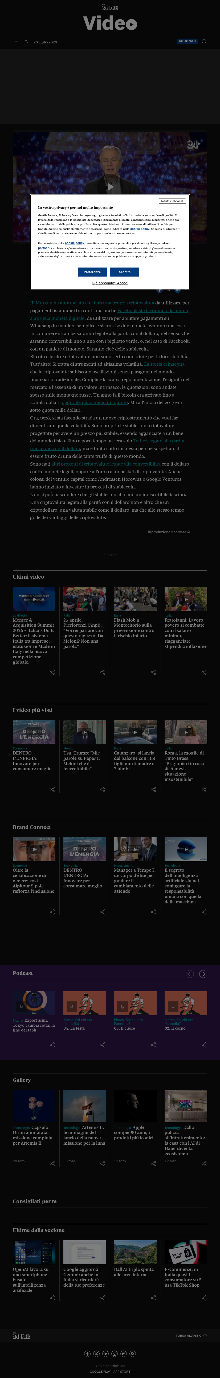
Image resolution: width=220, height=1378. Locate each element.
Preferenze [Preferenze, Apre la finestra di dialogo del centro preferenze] (92, 272)
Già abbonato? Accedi (110, 283)
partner (43, 248)
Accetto (125, 272)
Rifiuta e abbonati (172, 201)
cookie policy (139, 228)
